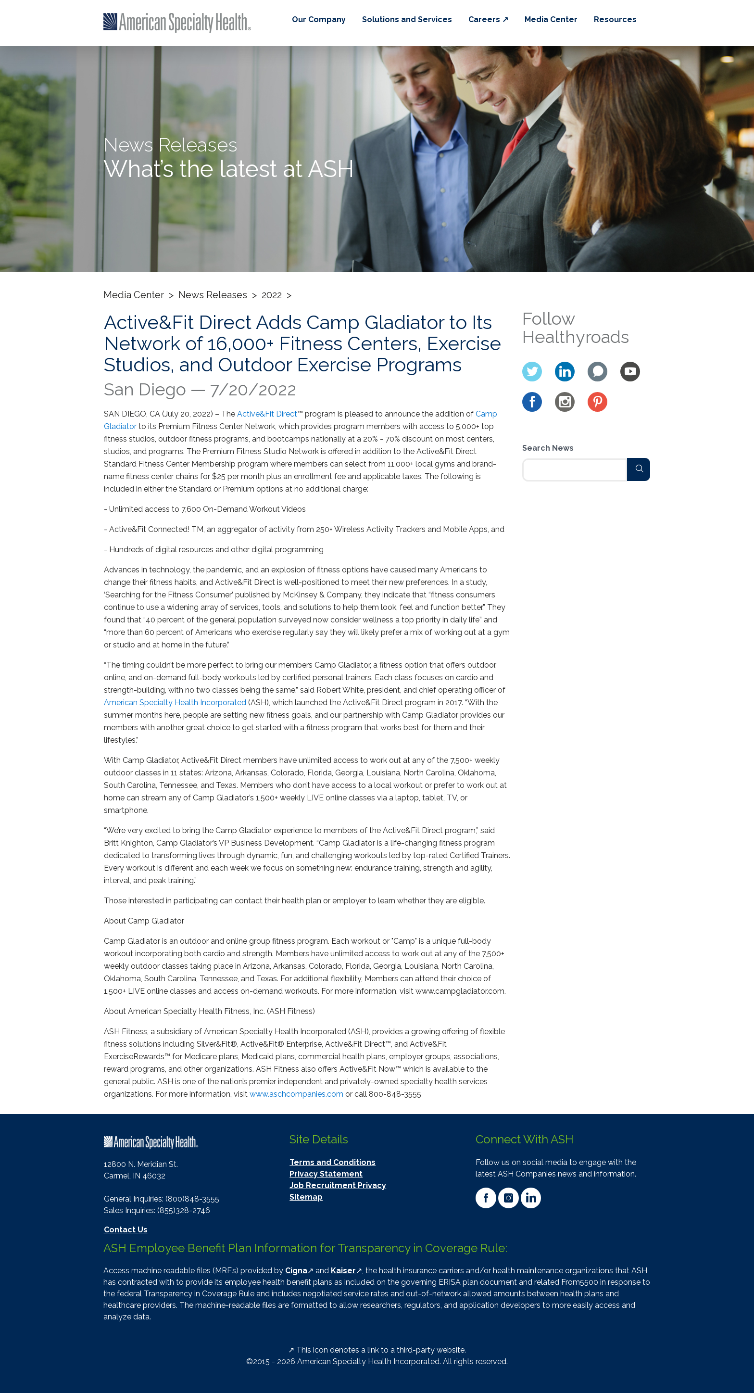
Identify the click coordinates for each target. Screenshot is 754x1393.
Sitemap (306, 1197)
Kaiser (343, 1270)
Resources (615, 19)
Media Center (551, 19)
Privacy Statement (326, 1173)
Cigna (296, 1270)
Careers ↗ (488, 19)
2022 (272, 295)
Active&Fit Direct (267, 413)
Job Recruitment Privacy (337, 1185)
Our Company (319, 19)
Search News (548, 448)
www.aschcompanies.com (296, 1094)
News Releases (212, 295)
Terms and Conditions (332, 1162)
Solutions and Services (407, 19)
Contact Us (126, 1229)
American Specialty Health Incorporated (175, 702)
